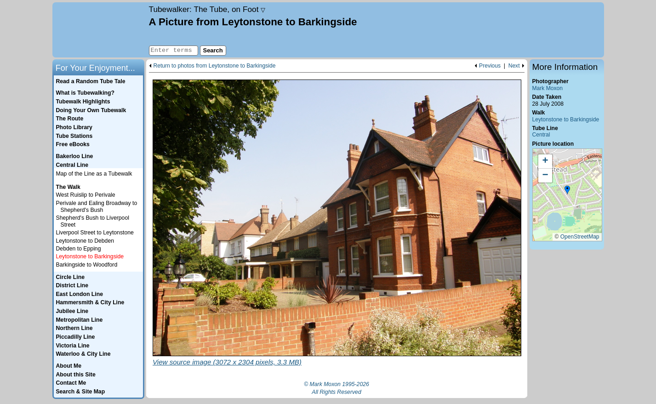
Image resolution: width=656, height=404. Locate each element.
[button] (567, 190)
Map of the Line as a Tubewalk (94, 174)
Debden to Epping (78, 248)
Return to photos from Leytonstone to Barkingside (215, 66)
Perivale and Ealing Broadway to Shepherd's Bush (96, 206)
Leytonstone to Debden (85, 241)
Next (514, 66)
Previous (490, 66)
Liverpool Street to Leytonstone (95, 232)
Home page (99, 30)
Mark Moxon (547, 88)
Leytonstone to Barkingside (565, 119)
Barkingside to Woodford (87, 265)
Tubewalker (207, 9)
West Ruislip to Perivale (85, 195)
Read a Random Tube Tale (90, 81)
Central (541, 134)
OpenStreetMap (579, 236)
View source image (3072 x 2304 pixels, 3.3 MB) (227, 362)
